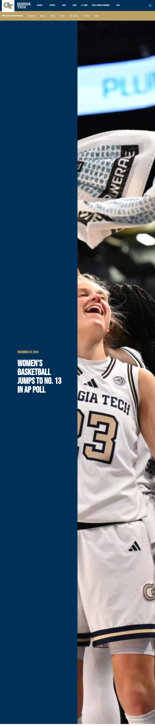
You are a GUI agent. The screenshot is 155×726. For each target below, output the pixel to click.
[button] (150, 6)
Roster (43, 18)
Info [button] (125, 6)
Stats (62, 18)
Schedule (31, 18)
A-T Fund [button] (88, 6)
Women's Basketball (12, 17)
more (96, 18)
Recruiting (73, 18)
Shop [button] (78, 6)
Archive (86, 18)
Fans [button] (66, 6)
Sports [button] (40, 6)
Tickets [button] (53, 6)
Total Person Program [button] (106, 6)
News (52, 18)
